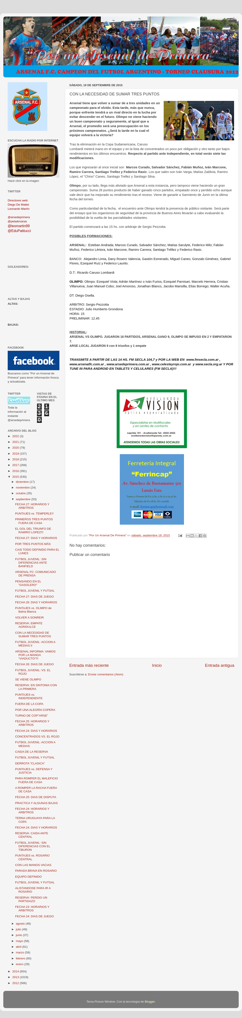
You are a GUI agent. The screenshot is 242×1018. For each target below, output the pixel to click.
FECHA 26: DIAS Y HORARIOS (36, 602)
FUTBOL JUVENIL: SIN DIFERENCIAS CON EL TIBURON (32, 846)
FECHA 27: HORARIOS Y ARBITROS (32, 506)
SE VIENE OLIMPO (28, 679)
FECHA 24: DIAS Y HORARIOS (36, 730)
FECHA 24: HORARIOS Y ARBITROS (32, 810)
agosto (21, 923)
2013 (16, 977)
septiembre (23, 499)
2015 (16, 476)
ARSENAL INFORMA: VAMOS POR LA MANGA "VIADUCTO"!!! (35, 655)
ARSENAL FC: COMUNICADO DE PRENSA (35, 573)
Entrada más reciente (89, 665)
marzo (20, 952)
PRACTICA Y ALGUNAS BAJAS (36, 803)
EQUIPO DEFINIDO (28, 876)
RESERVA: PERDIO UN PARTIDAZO (31, 899)
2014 (16, 971)
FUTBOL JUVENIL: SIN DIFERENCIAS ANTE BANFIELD (31, 562)
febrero (21, 958)
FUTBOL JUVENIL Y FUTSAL (35, 590)
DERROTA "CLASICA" (30, 763)
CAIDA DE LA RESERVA (31, 751)
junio (19, 935)
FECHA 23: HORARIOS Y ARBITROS (32, 908)
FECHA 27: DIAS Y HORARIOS (36, 538)
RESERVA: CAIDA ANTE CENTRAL (31, 835)
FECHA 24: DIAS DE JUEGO (34, 916)
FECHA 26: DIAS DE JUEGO (34, 664)
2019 (16, 453)
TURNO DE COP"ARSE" (31, 715)
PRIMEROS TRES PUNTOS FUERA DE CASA (34, 521)
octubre (21, 493)
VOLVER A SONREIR (29, 617)
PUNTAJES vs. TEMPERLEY (34, 513)
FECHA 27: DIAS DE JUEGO (34, 596)
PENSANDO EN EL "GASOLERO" (28, 583)
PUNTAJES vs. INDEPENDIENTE (29, 696)
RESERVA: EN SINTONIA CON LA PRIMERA (36, 687)
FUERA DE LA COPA (29, 704)
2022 (16, 436)
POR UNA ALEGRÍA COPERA (35, 709)
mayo (20, 941)
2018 (16, 459)
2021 (16, 442)
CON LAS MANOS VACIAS (33, 865)
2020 (16, 447)
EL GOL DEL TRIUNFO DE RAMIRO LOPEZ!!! (33, 530)
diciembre (22, 481)
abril (19, 946)
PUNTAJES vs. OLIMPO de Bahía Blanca (33, 609)
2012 (16, 983)
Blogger (150, 1001)
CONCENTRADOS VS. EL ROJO (37, 736)
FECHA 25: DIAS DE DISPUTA (35, 797)
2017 (16, 465)
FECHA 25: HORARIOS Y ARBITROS (32, 723)
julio (19, 929)
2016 (16, 471)
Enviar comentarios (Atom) (105, 674)
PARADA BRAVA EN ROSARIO (36, 870)
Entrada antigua (219, 665)
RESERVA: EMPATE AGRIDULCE (28, 625)
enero (20, 964)
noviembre (23, 487)
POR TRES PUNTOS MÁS (33, 544)
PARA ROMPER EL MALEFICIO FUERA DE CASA (36, 780)
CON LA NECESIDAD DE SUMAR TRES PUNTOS (33, 634)
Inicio (157, 665)
